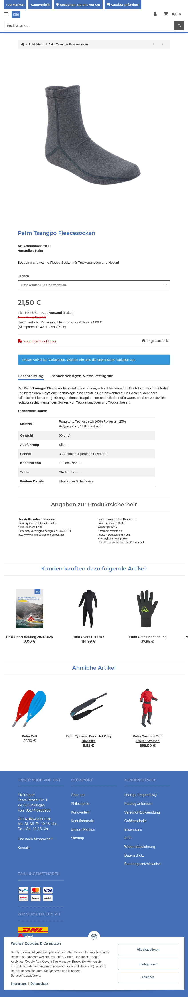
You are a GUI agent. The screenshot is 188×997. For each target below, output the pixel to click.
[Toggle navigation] (6, 12)
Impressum (19, 983)
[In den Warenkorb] (21, 57)
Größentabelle (135, 821)
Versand (56, 312)
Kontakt (24, 848)
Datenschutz (39, 983)
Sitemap (77, 838)
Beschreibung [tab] (31, 376)
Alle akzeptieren (148, 949)
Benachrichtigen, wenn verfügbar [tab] (82, 376)
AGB (128, 838)
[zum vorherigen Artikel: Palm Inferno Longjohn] (153, 44)
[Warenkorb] (172, 14)
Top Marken (15, 4)
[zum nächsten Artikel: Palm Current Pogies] (162, 44)
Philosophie (80, 804)
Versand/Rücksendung (142, 812)
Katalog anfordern (125, 4)
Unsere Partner (83, 829)
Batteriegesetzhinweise (142, 864)
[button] (155, 14)
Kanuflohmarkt (82, 821)
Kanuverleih (40, 4)
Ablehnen (147, 977)
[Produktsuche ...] (89, 25)
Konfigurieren (148, 964)
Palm (28, 388)
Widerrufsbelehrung (139, 847)
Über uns (78, 795)
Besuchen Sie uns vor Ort (79, 4)
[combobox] (94, 285)
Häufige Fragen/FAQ (140, 795)
